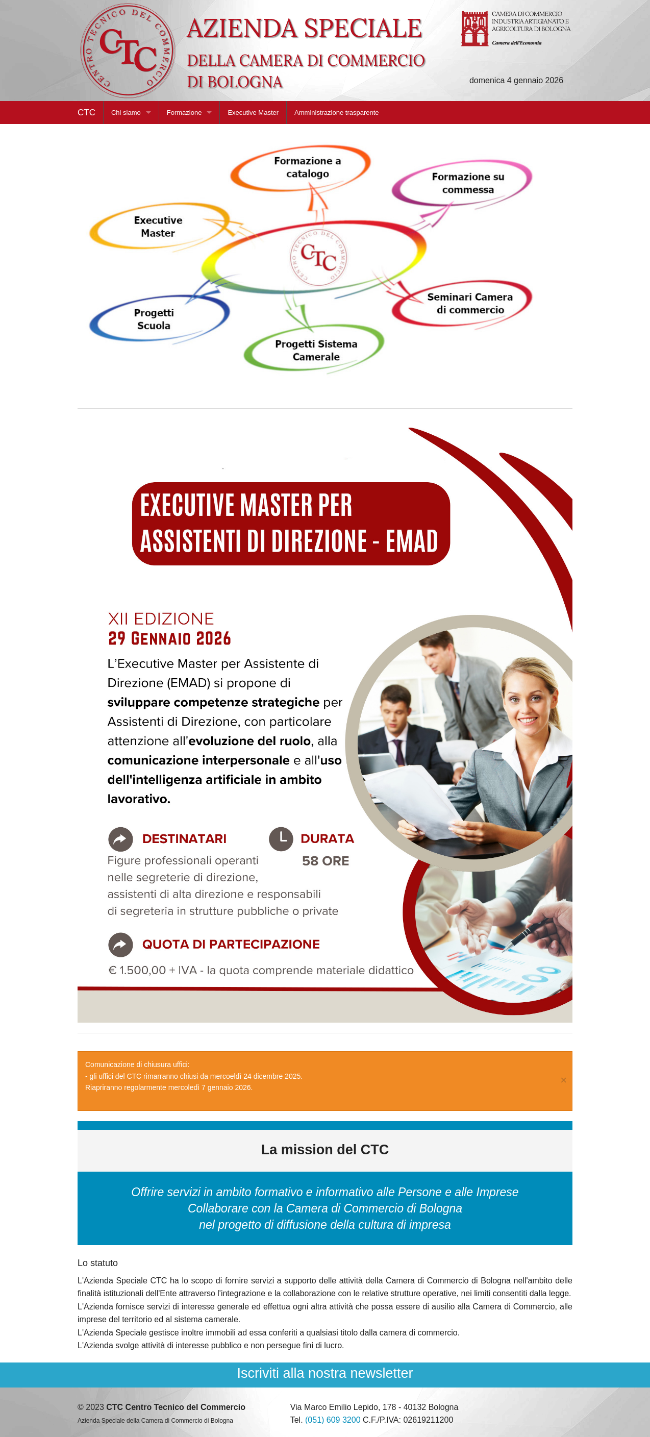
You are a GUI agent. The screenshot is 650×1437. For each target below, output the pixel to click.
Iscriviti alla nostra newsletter (325, 1373)
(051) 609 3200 (333, 1420)
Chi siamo (126, 112)
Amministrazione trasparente (336, 112)
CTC (86, 112)
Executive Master (253, 112)
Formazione (184, 112)
